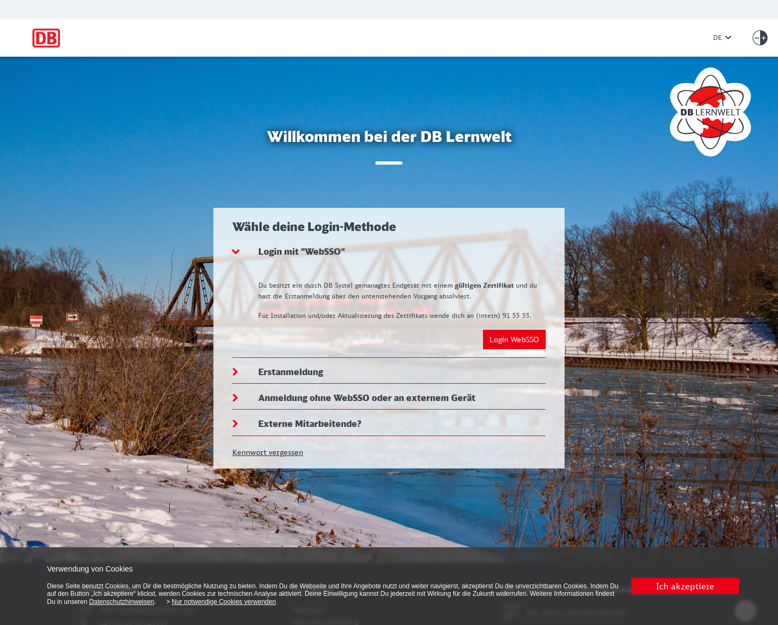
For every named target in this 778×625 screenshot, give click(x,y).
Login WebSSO (514, 339)
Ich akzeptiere (685, 586)
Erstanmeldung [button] (290, 371)
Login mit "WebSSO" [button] (301, 251)
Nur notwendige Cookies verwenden (224, 602)
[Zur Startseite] (365, 38)
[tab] (389, 251)
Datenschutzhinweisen (121, 602)
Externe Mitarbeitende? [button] (309, 423)
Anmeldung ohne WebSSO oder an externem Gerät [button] (366, 397)
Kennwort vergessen (267, 452)
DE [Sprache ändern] (722, 37)
